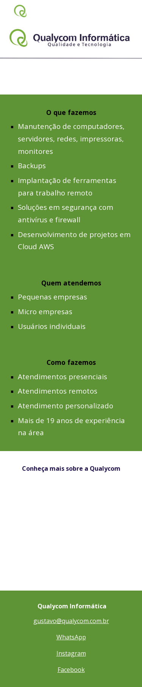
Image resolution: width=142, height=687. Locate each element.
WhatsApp (71, 637)
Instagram (71, 653)
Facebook (71, 669)
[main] (71, 180)
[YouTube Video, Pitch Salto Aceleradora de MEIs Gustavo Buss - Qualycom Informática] (71, 538)
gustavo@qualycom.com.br (71, 621)
